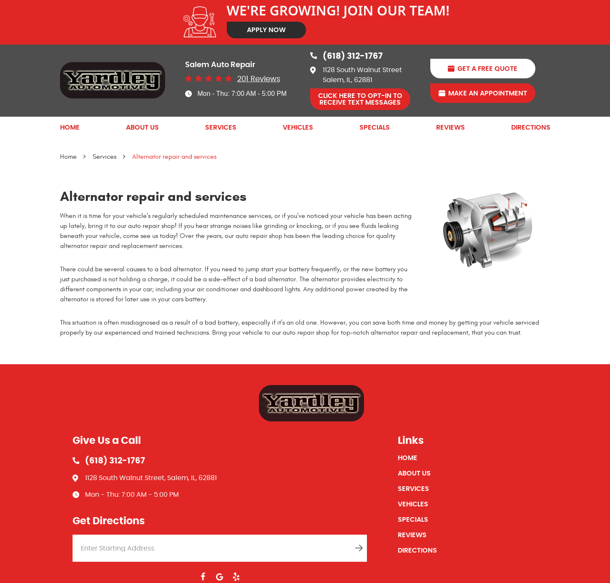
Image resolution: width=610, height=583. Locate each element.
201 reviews (258, 79)
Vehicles (298, 127)
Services (220, 127)
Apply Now (266, 30)
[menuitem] (70, 127)
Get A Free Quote (487, 68)
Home (70, 127)
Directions (530, 127)
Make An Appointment (487, 93)
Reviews (450, 127)
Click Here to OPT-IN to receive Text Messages (360, 99)
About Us (142, 127)
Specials (374, 127)
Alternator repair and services (174, 156)
